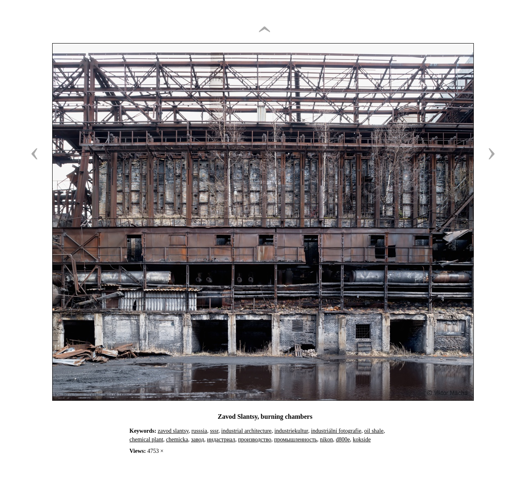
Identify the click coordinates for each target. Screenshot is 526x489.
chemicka (177, 439)
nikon (326, 439)
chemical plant (146, 439)
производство (254, 439)
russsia (199, 431)
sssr (214, 431)
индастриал (221, 439)
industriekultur (291, 431)
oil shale (373, 431)
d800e (343, 439)
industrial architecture (246, 431)
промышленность (295, 439)
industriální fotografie (336, 431)
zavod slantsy (173, 431)
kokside (362, 439)
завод (197, 439)
